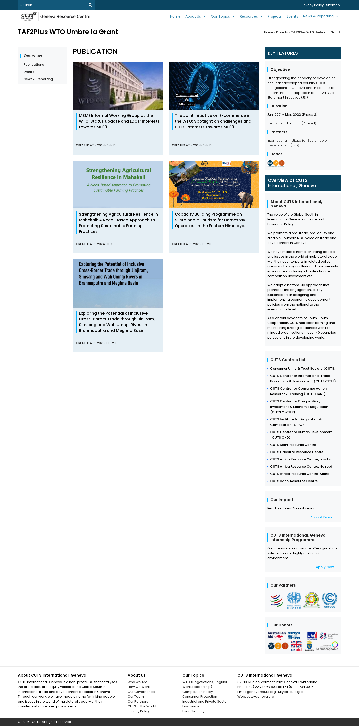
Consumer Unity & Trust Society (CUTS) (303, 368)
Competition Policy (197, 691)
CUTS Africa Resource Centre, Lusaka (300, 459)
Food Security (193, 711)
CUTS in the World (142, 706)
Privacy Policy (313, 5)
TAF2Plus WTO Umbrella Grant (315, 32)
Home (175, 16)
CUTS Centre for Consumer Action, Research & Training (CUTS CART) (298, 391)
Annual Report (324, 517)
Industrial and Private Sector (205, 701)
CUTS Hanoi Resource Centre (294, 481)
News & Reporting (321, 16)
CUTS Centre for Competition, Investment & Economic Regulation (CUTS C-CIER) (299, 407)
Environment (192, 706)
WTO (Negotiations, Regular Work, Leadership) (204, 684)
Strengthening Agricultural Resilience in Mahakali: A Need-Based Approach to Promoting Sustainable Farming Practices (118, 222)
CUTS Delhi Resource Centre (293, 444)
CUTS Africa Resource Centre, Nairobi (301, 466)
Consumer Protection (199, 696)
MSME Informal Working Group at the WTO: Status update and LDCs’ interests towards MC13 (119, 121)
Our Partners (138, 701)
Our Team (136, 696)
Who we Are (137, 682)
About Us (195, 16)
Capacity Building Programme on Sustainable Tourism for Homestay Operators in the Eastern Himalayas (211, 220)
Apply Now (327, 567)
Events (292, 16)
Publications (33, 64)
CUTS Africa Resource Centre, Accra (299, 473)
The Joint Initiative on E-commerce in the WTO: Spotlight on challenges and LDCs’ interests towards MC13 (213, 121)
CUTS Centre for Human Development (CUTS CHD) (301, 435)
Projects (275, 16)
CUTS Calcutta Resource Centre (296, 452)
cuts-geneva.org (260, 696)
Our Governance (141, 691)
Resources (251, 16)
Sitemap (333, 5)
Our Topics (223, 16)
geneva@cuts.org (262, 691)
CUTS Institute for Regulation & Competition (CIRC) (296, 422)
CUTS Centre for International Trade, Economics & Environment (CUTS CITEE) (303, 378)
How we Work (139, 686)
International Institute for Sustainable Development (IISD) (297, 143)
